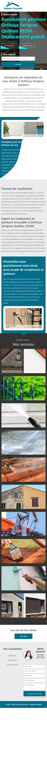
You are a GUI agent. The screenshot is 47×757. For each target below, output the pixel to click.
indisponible (13, 660)
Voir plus (23, 636)
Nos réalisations (9, 45)
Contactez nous (27, 45)
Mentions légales (36, 704)
